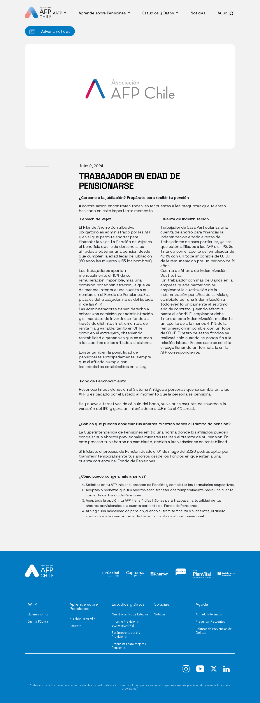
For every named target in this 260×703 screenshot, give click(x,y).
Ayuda (224, 13)
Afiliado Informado (209, 614)
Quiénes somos (38, 614)
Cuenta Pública (38, 621)
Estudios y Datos (158, 13)
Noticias (197, 13)
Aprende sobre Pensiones (103, 13)
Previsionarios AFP (82, 618)
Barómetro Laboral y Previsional (126, 634)
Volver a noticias (49, 31)
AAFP (58, 13)
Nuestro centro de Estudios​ (130, 614)
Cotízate (75, 626)
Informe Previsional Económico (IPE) (125, 623)
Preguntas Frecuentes (210, 621)
